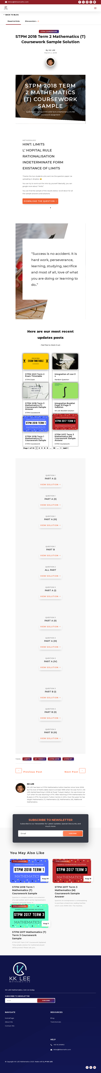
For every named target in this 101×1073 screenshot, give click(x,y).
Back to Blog (12, 15)
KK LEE (52, 50)
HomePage (9, 1018)
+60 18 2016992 (58, 1044)
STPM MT (68, 759)
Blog (52, 1018)
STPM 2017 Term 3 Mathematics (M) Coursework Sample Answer (65, 437)
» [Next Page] (60, 448)
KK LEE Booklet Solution (64, 411)
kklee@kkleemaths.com (18, 2)
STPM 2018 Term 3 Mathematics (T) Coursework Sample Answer (35, 406)
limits (27, 759)
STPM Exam (30, 380)
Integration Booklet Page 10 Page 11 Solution (65, 405)
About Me (9, 1022)
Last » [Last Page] (65, 448)
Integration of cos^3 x (65, 375)
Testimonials (55, 1022)
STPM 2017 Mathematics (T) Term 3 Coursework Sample (29, 935)
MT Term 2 (40, 759)
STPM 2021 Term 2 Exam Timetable (34, 375)
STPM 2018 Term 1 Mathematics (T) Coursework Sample (35, 438)
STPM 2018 (54, 759)
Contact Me (9, 1026)
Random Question (62, 380)
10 (54, 448)
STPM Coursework (49, 31)
